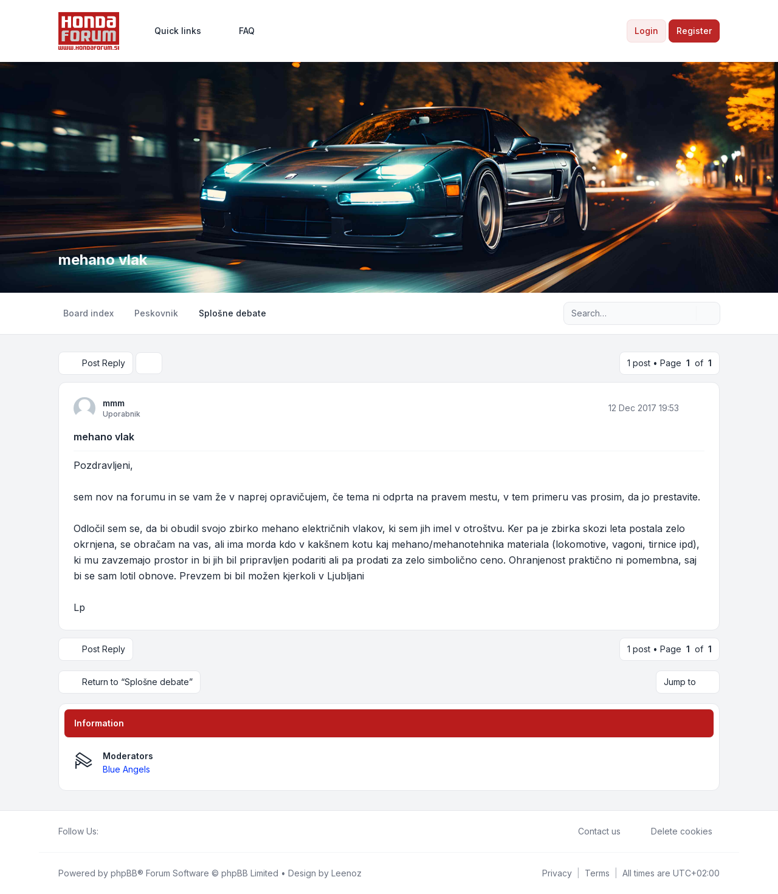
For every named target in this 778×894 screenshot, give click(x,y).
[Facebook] (105, 831)
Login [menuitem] (646, 31)
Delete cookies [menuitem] (673, 831)
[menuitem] (172, 31)
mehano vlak (104, 437)
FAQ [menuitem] (239, 31)
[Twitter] (115, 831)
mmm (114, 403)
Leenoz (346, 873)
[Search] (685, 313)
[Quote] (694, 407)
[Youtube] (125, 831)
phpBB (124, 873)
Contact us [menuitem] (591, 831)
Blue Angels (126, 769)
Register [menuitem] (694, 31)
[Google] (135, 831)
